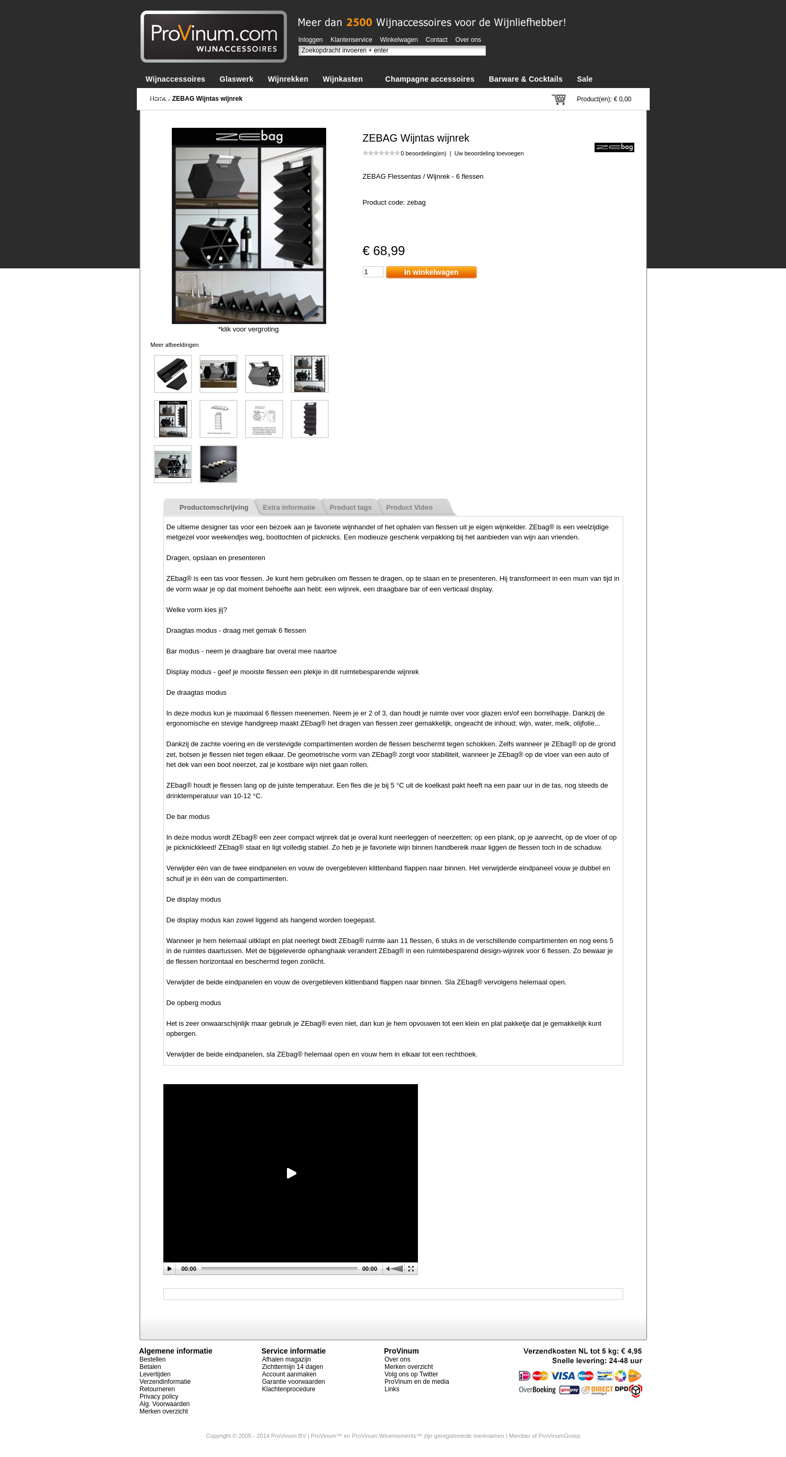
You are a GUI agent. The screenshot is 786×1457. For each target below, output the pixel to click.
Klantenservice (351, 39)
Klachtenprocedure (289, 1389)
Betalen (150, 1367)
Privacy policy (158, 1396)
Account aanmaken (289, 1374)
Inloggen (311, 39)
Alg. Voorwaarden (164, 1404)
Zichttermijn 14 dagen (292, 1367)
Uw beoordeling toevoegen (489, 153)
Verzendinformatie (165, 1381)
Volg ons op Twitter (411, 1374)
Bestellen (152, 1359)
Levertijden (155, 1374)
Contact (437, 39)
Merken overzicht (163, 1411)
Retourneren (157, 1389)
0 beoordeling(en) (424, 153)
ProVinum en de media (417, 1381)
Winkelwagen (399, 39)
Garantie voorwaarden (293, 1381)
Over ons (469, 39)
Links (392, 1389)
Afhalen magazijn (286, 1359)
